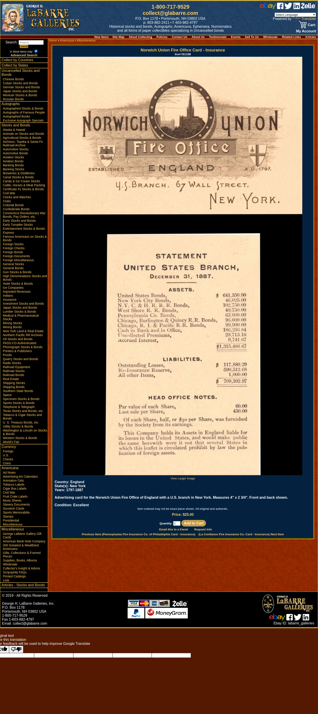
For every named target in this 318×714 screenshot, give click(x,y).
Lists (6, 580)
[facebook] (280, 8)
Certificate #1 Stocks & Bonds (23, 189)
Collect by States (15, 65)
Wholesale (270, 37)
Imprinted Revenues (17, 291)
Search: (24, 42)
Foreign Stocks (13, 244)
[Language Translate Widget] (295, 15)
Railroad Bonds (13, 375)
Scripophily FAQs (15, 572)
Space (7, 395)
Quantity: (169, 523)
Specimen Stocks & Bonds (21, 399)
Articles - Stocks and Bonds (23, 585)
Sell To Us (252, 37)
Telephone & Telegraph (19, 407)
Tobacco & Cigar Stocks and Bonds (22, 416)
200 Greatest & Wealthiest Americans (21, 547)
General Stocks (13, 264)
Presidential (11, 520)
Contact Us (179, 37)
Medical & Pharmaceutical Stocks (21, 317)
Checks (8, 459)
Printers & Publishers (17, 351)
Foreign (8, 451)
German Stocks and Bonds (21, 87)
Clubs (7, 201)
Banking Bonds (13, 165)
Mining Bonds (12, 327)
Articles (310, 37)
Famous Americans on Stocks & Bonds (25, 238)
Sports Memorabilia (16, 512)
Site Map (118, 37)
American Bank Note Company (24, 541)
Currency (9, 447)
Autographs (11, 104)
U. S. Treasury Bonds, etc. (21, 422)
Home (53, 40)
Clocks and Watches (17, 197)
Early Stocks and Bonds (19, 220)
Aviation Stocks (13, 157)
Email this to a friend (173, 529)
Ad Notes (9, 472)
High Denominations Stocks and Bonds (25, 277)
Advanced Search (24, 55)
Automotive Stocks (16, 149)
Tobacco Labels (13, 484)
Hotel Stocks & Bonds (18, 283)
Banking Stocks (13, 169)
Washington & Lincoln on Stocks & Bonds (25, 432)
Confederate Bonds (16, 209)
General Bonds (13, 268)
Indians (8, 295)
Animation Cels (13, 480)
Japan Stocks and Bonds (20, 91)
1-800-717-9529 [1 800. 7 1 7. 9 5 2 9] (170, 7)
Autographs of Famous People (24, 112)
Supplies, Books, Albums (20, 560)
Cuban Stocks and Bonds (20, 83)
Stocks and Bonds (16, 125)
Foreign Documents (16, 256)
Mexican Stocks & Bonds (20, 95)
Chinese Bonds (13, 79)
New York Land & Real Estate (23, 331)
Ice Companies (13, 287)
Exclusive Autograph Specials (23, 120)
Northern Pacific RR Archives (23, 335)
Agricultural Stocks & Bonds (22, 137)
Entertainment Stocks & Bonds (24, 228)
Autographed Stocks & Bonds (23, 108)
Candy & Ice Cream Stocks (21, 181)
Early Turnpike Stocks (18, 224)
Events (235, 37)
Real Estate (11, 379)
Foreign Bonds (13, 252)
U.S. (6, 455)
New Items (101, 37)
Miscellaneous (13, 524)
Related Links (291, 37)
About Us (198, 37)
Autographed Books (16, 116)
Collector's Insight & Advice (21, 568)
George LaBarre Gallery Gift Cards (22, 535)
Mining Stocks (12, 323)
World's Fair (11, 442)
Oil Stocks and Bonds (18, 339)
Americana (10, 468)
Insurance (9, 299)
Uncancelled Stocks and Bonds (21, 72)
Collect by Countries (17, 60)
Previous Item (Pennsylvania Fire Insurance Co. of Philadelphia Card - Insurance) (138, 534)
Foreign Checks (14, 248)
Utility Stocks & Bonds (18, 426)
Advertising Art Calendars (20, 476)
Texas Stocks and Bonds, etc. (23, 411)
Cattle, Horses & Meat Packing (24, 185)
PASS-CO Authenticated (19, 343)
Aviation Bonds (13, 161)
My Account (306, 31)
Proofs (7, 355)
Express (8, 232)
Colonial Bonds (13, 205)
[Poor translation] (16, 649)
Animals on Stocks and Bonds (23, 133)
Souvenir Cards (13, 508)
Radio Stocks (12, 363)
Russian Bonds (13, 99)
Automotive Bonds (15, 153)
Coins (7, 463)
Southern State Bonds (18, 391)
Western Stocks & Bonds (20, 438)
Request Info (203, 529)
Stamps (8, 516)
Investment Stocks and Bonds (23, 303)
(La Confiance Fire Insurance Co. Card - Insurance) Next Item (241, 534)
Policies (162, 37)
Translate (304, 19)
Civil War (9, 193)
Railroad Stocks (14, 371)
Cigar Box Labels (15, 488)
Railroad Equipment (16, 367)
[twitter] (288, 8)
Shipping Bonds (14, 387)
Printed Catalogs (14, 576)
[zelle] (308, 8)
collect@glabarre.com (170, 13)
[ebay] (268, 8)
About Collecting (140, 37)
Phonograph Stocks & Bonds (23, 347)
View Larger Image (182, 476)
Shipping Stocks (14, 383)
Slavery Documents (16, 504)
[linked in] (296, 8)
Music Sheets (12, 500)
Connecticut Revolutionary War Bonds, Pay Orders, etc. (24, 214)
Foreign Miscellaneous (18, 260)
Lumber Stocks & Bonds (19, 311)
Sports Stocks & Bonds (19, 403)
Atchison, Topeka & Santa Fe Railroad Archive (23, 143)
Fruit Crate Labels (15, 496)
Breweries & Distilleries (19, 173)
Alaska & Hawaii (14, 129)
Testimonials (218, 37)
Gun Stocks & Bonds (17, 272)
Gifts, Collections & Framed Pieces (22, 554)
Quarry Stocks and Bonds (20, 359)
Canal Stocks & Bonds (18, 177)
